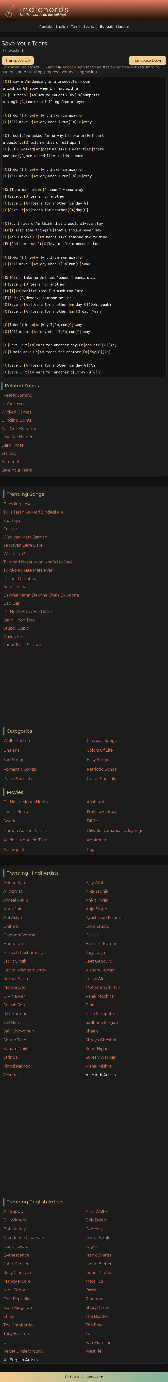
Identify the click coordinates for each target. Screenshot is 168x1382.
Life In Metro (15, 811)
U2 (6, 1342)
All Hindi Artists (100, 1075)
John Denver (16, 1263)
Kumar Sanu (15, 978)
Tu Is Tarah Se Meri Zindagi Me (33, 512)
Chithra (10, 926)
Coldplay (93, 1229)
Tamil (75, 26)
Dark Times (12, 445)
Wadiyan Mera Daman (25, 537)
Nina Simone (16, 1290)
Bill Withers (14, 1220)
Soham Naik (15, 1048)
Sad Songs (13, 759)
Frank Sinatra (98, 1255)
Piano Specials (17, 778)
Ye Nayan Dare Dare (23, 545)
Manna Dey (14, 987)
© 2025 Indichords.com (84, 1377)
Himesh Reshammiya (24, 952)
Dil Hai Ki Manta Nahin (25, 802)
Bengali (106, 26)
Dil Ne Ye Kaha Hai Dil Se (27, 611)
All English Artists (20, 1360)
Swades (10, 821)
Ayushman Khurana (105, 917)
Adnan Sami (15, 882)
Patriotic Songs (102, 769)
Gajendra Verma (19, 935)
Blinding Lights (16, 420)
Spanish (90, 26)
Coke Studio (97, 926)
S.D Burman (15, 1022)
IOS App (47, 67)
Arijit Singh (96, 909)
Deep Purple (97, 1237)
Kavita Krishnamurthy (24, 970)
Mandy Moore (17, 1281)
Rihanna (93, 1299)
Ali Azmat (12, 891)
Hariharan (13, 943)
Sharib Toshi (15, 1040)
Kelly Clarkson (17, 1272)
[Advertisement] (85, 687)
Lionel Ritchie (98, 1272)
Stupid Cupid (16, 628)
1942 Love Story (102, 811)
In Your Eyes (13, 403)
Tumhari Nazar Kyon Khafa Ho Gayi (37, 562)
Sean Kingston (17, 1307)
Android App (73, 67)
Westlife (93, 1351)
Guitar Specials (101, 778)
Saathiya (11, 520)
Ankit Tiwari (97, 900)
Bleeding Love (17, 504)
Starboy (9, 453)
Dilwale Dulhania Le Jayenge (115, 830)
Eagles (92, 1246)
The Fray (93, 1325)
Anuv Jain (13, 909)
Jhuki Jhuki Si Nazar (23, 644)
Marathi (122, 26)
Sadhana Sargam (102, 1022)
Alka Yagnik (96, 891)
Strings (10, 1057)
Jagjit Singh (15, 961)
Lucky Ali (94, 978)
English (61, 26)
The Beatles (96, 1316)
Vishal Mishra (98, 1066)
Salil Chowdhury (19, 1031)
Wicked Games (16, 412)
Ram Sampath (99, 1013)
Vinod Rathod (17, 1066)
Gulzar (91, 935)
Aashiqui (95, 802)
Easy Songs (98, 759)
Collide (10, 528)
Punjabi (45, 26)
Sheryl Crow (97, 1307)
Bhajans (11, 750)
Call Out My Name (19, 428)
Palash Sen (14, 1005)
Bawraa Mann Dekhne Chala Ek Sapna (41, 595)
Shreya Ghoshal (100, 1040)
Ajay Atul (94, 882)
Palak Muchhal (100, 996)
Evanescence (16, 1255)
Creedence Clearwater (25, 1237)
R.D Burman (15, 1013)
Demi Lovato (15, 1246)
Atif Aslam (13, 917)
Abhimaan (97, 840)
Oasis (90, 1290)
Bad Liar (11, 603)
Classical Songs (102, 740)
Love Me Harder (17, 436)
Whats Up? (14, 553)
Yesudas (11, 1075)
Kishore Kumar (100, 970)
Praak (91, 1005)
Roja (91, 849)
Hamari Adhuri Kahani (25, 830)
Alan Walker (97, 1211)
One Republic (16, 1299)
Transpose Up (18, 60)
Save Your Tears (16, 470)
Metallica (94, 1281)
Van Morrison (98, 1342)
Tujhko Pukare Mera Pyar (28, 570)
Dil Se (92, 821)
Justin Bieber (98, 1263)
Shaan (91, 1031)
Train (90, 1333)
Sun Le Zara (15, 586)
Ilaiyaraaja (95, 952)
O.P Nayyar (14, 996)
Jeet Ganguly (98, 961)
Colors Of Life (100, 750)
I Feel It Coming (17, 395)
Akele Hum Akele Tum (25, 840)
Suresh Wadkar (100, 1057)
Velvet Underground (23, 1351)
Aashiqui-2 (13, 849)
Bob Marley (14, 1229)
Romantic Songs (19, 769)
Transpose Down (147, 60)
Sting (8, 1316)
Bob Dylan (95, 1220)
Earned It (10, 461)
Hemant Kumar (100, 943)
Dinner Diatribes (19, 578)
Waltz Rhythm (17, 740)
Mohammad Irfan (102, 987)
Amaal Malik (15, 900)
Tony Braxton (16, 1333)
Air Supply (13, 1211)
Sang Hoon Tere (19, 620)
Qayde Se (12, 636)
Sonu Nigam (97, 1048)
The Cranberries (18, 1325)
